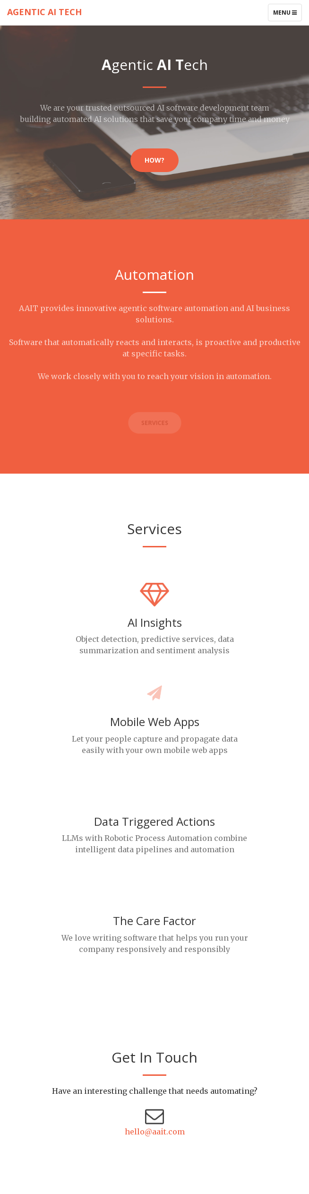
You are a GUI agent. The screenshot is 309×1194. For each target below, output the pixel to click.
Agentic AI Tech (44, 11)
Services (154, 423)
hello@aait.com (155, 1131)
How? (154, 160)
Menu (287, 14)
